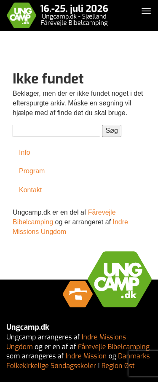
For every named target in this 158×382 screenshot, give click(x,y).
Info (24, 152)
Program (32, 171)
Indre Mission (86, 356)
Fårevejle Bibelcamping (114, 346)
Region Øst (118, 365)
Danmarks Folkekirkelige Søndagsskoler (78, 361)
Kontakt (30, 190)
